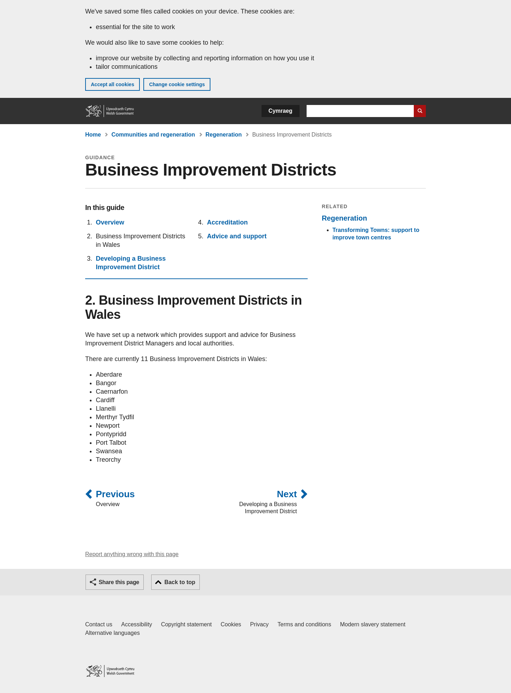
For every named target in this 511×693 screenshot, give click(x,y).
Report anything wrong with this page (131, 554)
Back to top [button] (179, 582)
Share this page (119, 582)
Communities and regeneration (153, 135)
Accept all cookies (112, 84)
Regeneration (223, 135)
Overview (110, 222)
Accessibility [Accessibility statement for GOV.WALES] (136, 624)
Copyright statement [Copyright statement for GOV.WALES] (186, 624)
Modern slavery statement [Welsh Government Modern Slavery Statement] (372, 624)
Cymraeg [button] (280, 111)
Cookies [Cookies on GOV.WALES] (231, 624)
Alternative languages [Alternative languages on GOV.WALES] (112, 633)
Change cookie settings (177, 84)
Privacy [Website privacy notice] (259, 624)
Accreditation (227, 222)
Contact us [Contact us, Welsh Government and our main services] (98, 624)
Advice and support (237, 236)
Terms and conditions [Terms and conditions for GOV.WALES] (304, 624)
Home (93, 135)
